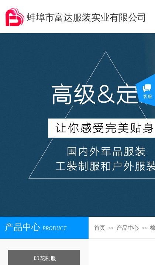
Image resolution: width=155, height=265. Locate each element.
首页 (99, 228)
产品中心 (128, 228)
